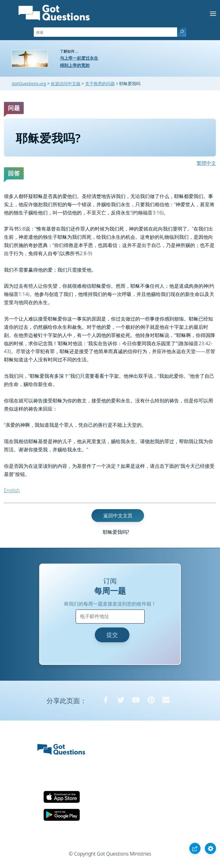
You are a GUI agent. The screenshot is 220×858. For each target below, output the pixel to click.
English (12, 490)
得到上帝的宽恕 (75, 65)
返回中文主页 (117, 515)
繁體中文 (206, 163)
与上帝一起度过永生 (79, 58)
